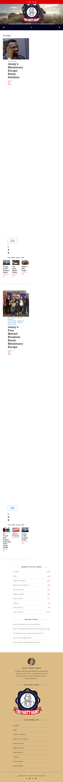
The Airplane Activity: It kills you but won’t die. (28, 633)
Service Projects (18, 590)
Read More (12, 240)
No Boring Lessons (40, 776)
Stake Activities (18, 598)
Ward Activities (18, 607)
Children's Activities (19, 581)
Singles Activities (16, 321)
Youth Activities (15, 323)
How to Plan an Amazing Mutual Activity (26, 642)
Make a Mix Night (25, 268)
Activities (12, 61)
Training (15, 603)
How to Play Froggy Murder (22, 638)
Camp (15, 576)
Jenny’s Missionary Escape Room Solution (15, 71)
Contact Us (31, 776)
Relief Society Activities (20, 585)
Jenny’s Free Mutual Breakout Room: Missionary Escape (15, 337)
